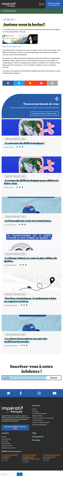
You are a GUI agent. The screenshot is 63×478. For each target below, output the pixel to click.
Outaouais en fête (7, 446)
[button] (8, 83)
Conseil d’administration (39, 413)
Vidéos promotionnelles (9, 448)
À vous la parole (6, 439)
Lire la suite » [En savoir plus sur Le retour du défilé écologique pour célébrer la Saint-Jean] (26, 462)
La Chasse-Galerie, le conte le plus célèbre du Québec (30, 260)
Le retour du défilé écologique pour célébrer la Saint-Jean (31, 182)
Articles (9, 139)
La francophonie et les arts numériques (28, 221)
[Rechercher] (19, 474)
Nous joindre (38, 437)
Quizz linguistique (37, 416)
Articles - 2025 (19, 139)
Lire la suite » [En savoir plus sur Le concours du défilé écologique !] (5, 460)
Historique (35, 411)
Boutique (36, 440)
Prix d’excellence (37, 420)
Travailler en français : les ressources (43, 418)
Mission (34, 409)
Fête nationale (6, 443)
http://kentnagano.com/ (13, 46)
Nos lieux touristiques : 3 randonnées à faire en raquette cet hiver (30, 300)
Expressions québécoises (39, 424)
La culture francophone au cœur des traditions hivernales (25, 340)
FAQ (34, 433)
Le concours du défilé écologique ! (24, 143)
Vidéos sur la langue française (41, 422)
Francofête (5, 441)
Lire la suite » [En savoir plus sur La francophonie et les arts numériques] (46, 460)
